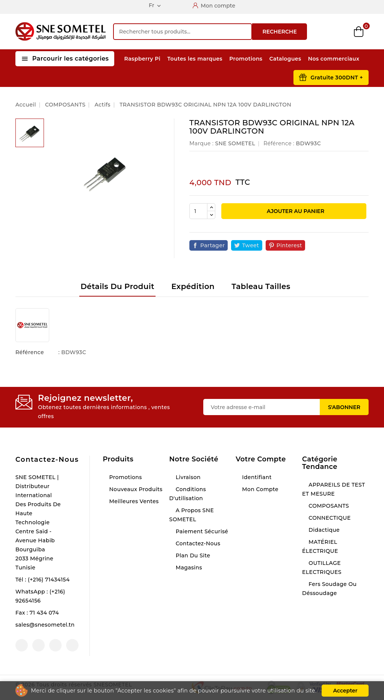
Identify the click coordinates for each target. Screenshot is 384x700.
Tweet (250, 245)
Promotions (245, 58)
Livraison (187, 477)
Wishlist (339, 32)
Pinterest (289, 245)
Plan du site (192, 555)
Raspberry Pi (142, 58)
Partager (212, 245)
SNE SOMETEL (235, 143)
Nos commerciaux (334, 58)
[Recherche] (182, 31)
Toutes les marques (194, 58)
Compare (319, 32)
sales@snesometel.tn (45, 624)
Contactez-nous (47, 459)
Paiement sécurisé (201, 531)
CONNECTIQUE (329, 517)
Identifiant (256, 477)
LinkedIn (72, 645)
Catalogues (285, 58)
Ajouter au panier (294, 211)
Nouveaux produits (134, 489)
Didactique (323, 530)
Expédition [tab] (193, 286)
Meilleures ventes (133, 501)
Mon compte (259, 489)
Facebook (21, 645)
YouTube (38, 645)
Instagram (55, 645)
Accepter (345, 690)
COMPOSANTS (328, 505)
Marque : (201, 143)
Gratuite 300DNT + (336, 77)
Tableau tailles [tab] (260, 286)
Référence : (278, 143)
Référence (29, 352)
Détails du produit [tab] (117, 286)
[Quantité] (198, 211)
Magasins (188, 567)
